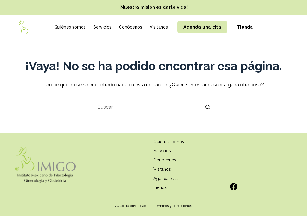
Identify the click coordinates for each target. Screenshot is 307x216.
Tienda (245, 27)
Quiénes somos (70, 27)
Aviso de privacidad (130, 206)
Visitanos (159, 27)
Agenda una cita (202, 27)
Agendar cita (166, 178)
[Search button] (207, 107)
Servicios (102, 27)
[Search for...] (153, 107)
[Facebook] (233, 186)
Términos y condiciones (173, 206)
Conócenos (130, 27)
